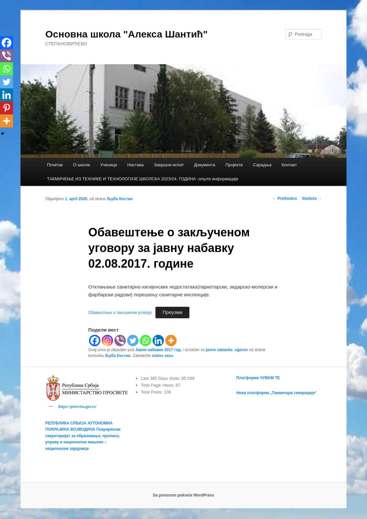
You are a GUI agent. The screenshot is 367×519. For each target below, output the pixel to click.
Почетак (55, 164)
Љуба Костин (120, 199)
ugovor (241, 350)
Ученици (108, 164)
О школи (81, 164)
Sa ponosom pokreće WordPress (183, 496)
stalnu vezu (162, 355)
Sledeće (312, 198)
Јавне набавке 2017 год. (158, 350)
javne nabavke (219, 350)
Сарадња (262, 164)
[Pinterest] (6, 107)
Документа (204, 164)
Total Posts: (152, 392)
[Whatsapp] (145, 340)
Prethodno (284, 198)
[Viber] (120, 340)
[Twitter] (133, 340)
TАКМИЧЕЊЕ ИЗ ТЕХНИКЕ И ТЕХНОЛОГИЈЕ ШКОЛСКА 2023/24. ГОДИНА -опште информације (142, 178)
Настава (135, 164)
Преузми (172, 312)
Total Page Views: (158, 385)
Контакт (289, 164)
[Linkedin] (158, 340)
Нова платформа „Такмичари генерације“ (276, 393)
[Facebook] (94, 340)
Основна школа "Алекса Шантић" (126, 34)
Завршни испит (169, 164)
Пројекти (234, 164)
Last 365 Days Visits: (161, 378)
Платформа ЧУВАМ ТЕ (258, 378)
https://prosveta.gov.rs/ (77, 406)
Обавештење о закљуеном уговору (120, 312)
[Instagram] (107, 340)
